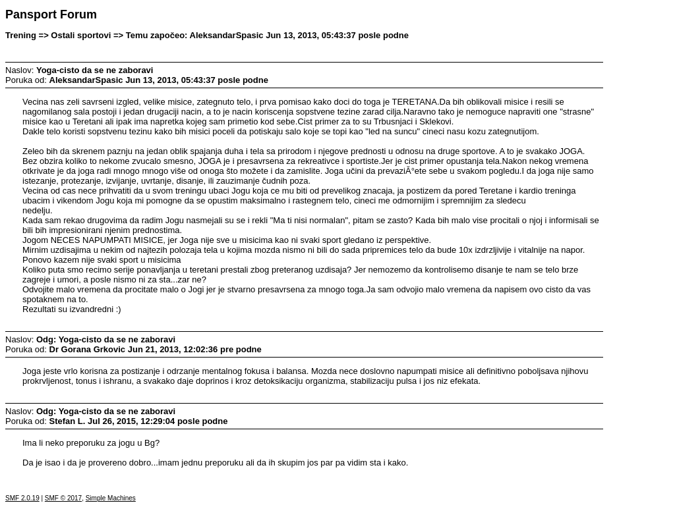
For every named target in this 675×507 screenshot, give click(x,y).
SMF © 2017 (63, 498)
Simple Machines (111, 498)
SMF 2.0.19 (22, 498)
